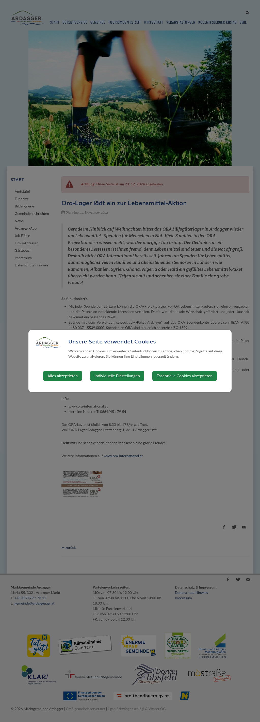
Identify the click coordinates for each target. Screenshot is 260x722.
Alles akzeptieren (62, 375)
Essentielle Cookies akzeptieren (185, 375)
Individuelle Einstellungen (117, 375)
